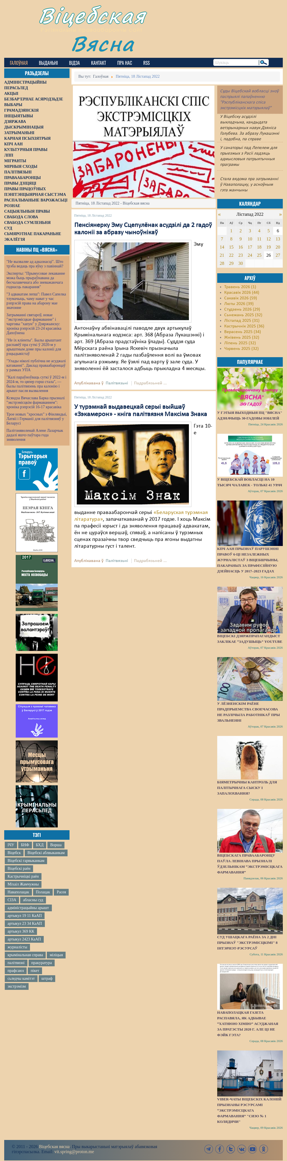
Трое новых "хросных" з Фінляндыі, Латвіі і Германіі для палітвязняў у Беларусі (36, 418)
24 (250, 255)
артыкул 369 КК (21, 931)
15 (231, 247)
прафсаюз (16, 971)
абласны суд (33, 900)
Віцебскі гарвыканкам (26, 861)
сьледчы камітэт (21, 978)
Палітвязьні (117, 383)
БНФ (25, 845)
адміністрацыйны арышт (28, 908)
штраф (46, 978)
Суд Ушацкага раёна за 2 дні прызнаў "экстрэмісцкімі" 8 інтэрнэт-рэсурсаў (247, 942)
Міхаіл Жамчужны (23, 884)
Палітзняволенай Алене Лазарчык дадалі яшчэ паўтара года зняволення (34, 435)
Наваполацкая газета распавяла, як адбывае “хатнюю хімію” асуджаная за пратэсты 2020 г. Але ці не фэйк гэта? (247, 1023)
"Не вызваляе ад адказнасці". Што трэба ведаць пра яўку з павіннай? (34, 264)
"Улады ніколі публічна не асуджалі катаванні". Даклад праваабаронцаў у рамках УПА (36, 365)
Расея (61, 892)
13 (278, 239)
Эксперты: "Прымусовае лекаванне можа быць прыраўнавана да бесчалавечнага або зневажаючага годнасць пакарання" (35, 280)
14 (222, 247)
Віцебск (14, 853)
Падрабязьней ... (150, 383)
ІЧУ (11, 845)
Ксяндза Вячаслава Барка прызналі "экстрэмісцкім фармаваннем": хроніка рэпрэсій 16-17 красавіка (35, 402)
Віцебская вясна (54, 1146)
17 (250, 247)
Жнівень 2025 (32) (241, 337)
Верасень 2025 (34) (242, 332)
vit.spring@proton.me (74, 1151)
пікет (35, 971)
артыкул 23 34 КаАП (25, 923)
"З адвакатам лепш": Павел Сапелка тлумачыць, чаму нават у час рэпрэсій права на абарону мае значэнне (36, 301)
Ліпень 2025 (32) (240, 343)
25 (259, 255)
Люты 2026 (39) (239, 304)
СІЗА (12, 900)
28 (222, 263)
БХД (39, 845)
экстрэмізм (17, 986)
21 (222, 255)
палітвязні (16, 963)
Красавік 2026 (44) (241, 292)
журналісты (17, 947)
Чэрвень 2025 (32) (241, 349)
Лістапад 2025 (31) (242, 320)
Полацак (43, 892)
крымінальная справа (25, 955)
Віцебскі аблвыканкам (45, 853)
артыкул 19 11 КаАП (25, 916)
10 (250, 239)
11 (259, 239)
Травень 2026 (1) (240, 287)
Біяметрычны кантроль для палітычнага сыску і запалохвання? (247, 787)
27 (278, 255)
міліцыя (56, 955)
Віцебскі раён (19, 868)
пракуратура (41, 963)
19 (268, 247)
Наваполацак (18, 892)
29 (231, 263)
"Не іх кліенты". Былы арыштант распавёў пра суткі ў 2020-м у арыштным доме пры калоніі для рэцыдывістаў (33, 347)
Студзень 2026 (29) (242, 309)
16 (240, 247)
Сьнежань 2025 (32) (243, 315)
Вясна (102, 43)
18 (259, 247)
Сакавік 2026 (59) (240, 298)
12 (268, 239)
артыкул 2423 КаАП (24, 939)
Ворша (55, 845)
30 (240, 263)
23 (240, 255)
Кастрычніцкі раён (23, 876)
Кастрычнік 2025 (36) (244, 326)
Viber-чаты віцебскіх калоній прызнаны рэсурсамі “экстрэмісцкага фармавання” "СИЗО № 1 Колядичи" (249, 1110)
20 (278, 247)
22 (231, 255)
